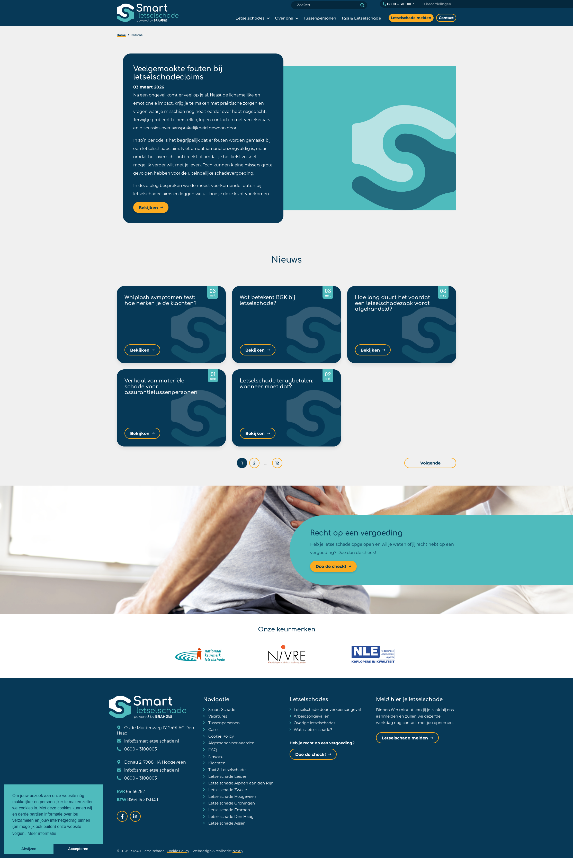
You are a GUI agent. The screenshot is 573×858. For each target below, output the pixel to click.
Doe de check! (331, 566)
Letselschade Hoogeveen (231, 796)
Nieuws (214, 756)
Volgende (442, 463)
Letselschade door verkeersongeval (327, 709)
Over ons (284, 18)
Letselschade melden (411, 17)
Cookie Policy (220, 736)
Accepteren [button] (78, 849)
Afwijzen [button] (28, 849)
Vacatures (217, 716)
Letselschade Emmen (228, 809)
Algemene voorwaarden (231, 742)
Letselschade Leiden (227, 776)
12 (289, 463)
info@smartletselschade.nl (148, 741)
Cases (213, 729)
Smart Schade (221, 709)
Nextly (237, 850)
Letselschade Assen (226, 823)
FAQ (212, 749)
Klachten (216, 762)
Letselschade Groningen (231, 803)
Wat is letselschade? (313, 729)
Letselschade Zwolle (227, 789)
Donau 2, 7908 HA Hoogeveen (151, 762)
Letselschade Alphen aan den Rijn (240, 782)
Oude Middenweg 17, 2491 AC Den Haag (155, 730)
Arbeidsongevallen (311, 716)
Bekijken (148, 207)
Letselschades (250, 18)
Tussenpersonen (319, 18)
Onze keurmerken (286, 628)
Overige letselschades (314, 722)
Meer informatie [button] (42, 833)
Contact (446, 17)
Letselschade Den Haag (230, 816)
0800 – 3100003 (399, 4)
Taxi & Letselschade (361, 18)
